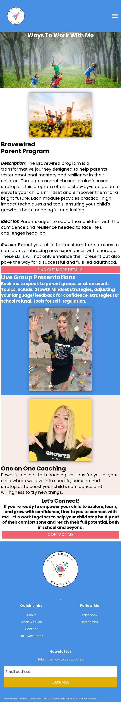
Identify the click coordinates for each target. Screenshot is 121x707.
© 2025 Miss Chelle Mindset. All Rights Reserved (70, 698)
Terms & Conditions (30, 698)
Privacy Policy (10, 698)
